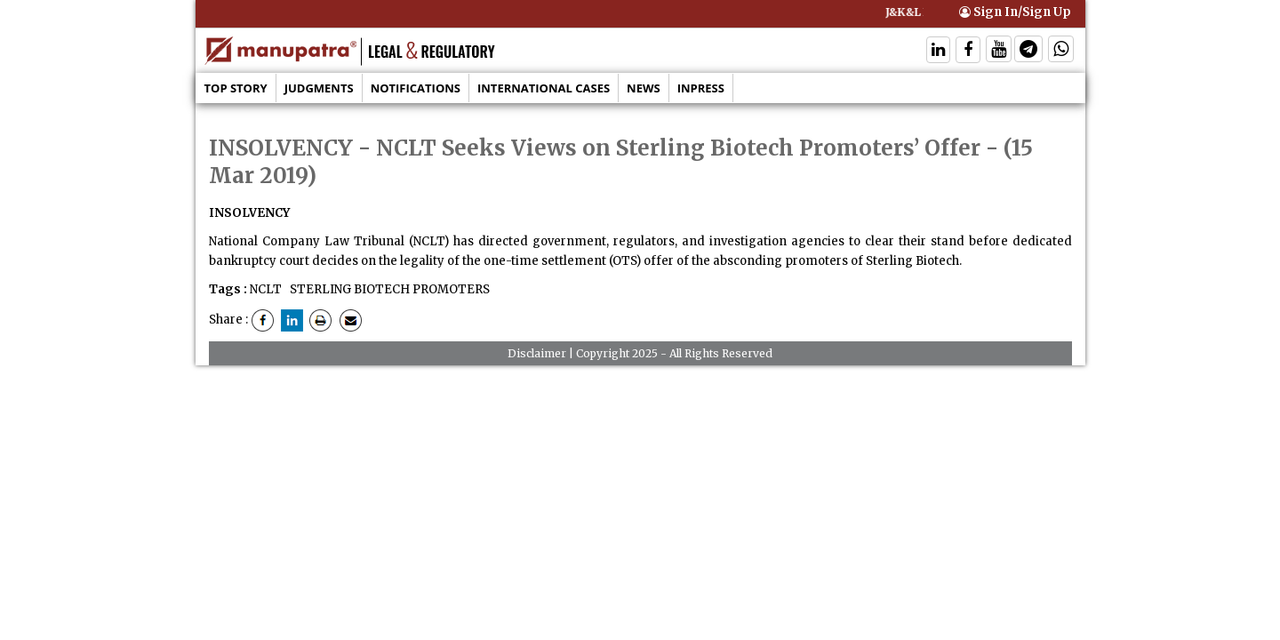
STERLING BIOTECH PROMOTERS (388, 289)
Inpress (700, 88)
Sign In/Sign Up (1015, 12)
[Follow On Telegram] (1028, 51)
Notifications (415, 88)
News (643, 88)
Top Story (236, 88)
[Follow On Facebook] (968, 51)
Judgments (319, 88)
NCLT (266, 289)
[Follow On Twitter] (999, 51)
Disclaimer (537, 353)
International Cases (543, 88)
